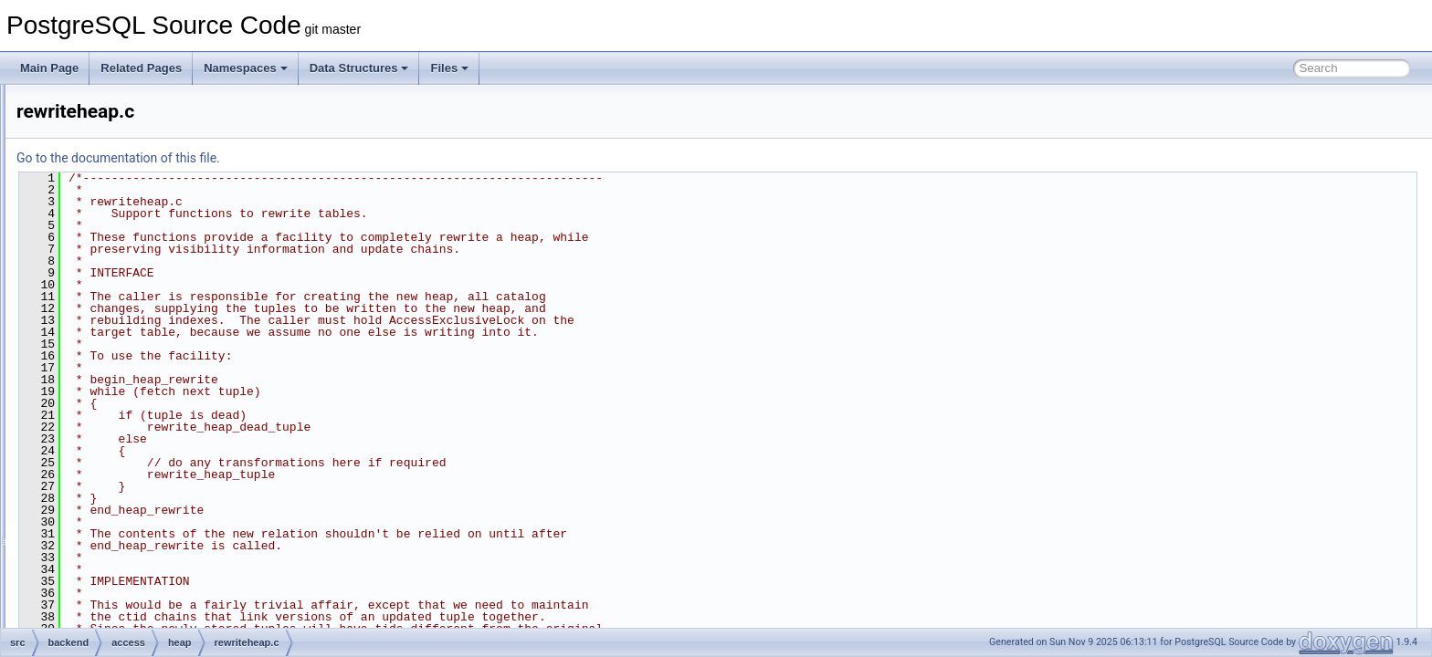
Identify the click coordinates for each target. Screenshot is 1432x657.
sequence (128, 485)
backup (107, 606)
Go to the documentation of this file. (346, 158)
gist (112, 164)
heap (116, 204)
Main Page (49, 68)
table (116, 525)
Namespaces (246, 68)
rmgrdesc (127, 465)
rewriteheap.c (151, 365)
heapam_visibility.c (164, 264)
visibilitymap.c (152, 405)
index (117, 425)
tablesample (133, 545)
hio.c (130, 324)
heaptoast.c (147, 304)
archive (107, 585)
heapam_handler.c (164, 244)
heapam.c (143, 224)
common (125, 124)
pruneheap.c (149, 345)
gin (111, 144)
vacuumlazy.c (151, 385)
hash (116, 184)
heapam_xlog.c (156, 284)
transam (123, 565)
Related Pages (141, 68)
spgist (118, 505)
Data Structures (359, 68)
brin (113, 104)
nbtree (119, 445)
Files (449, 68)
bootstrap (112, 626)
